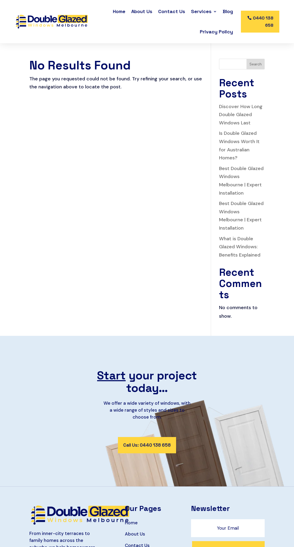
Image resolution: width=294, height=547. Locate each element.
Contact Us (171, 11)
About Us (141, 11)
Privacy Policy (216, 32)
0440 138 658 (263, 21)
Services (201, 11)
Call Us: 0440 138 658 (147, 445)
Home (119, 11)
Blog (228, 11)
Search (255, 64)
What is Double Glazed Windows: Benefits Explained (239, 246)
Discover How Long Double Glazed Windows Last (241, 114)
